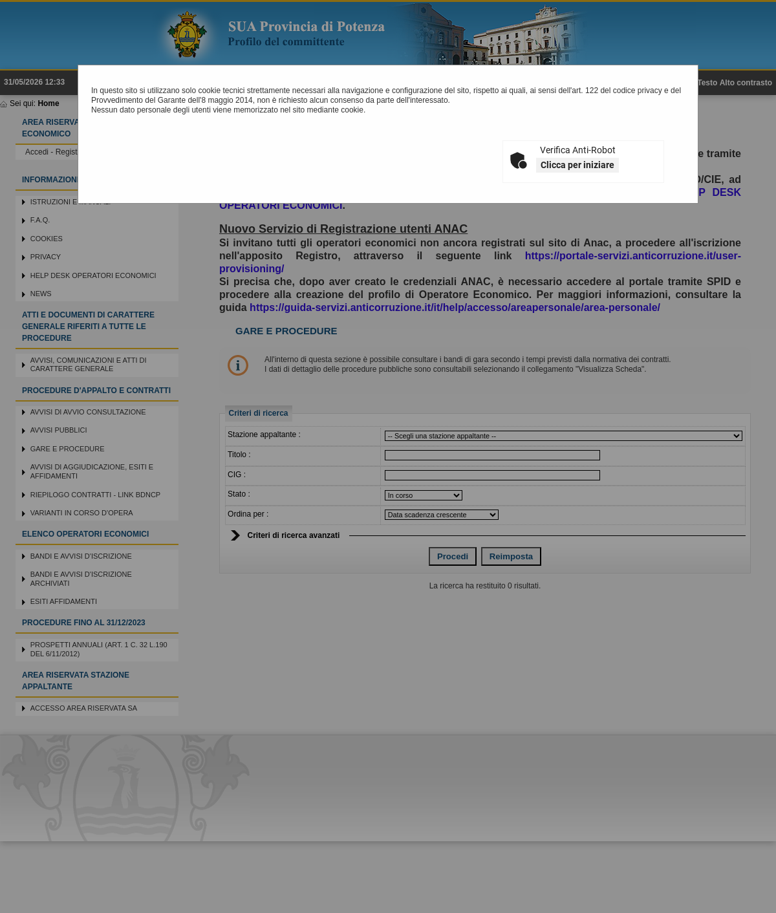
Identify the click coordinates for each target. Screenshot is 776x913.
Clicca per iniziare (577, 165)
